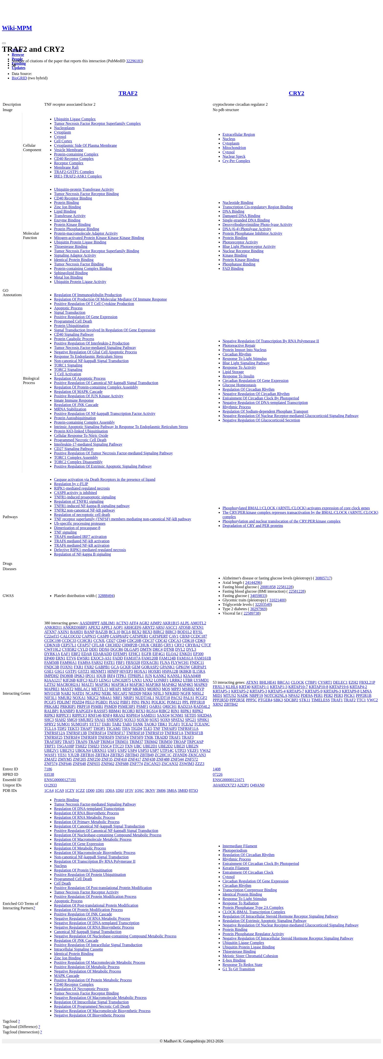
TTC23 (118, 746)
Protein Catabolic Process (74, 339)
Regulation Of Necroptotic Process (81, 989)
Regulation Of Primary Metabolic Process (86, 822)
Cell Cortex (63, 141)
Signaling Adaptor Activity (75, 255)
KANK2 (159, 676)
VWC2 (372, 700)
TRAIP (93, 742)
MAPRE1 (52, 689)
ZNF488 (163, 759)
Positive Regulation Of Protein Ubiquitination (90, 874)
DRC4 (158, 649)
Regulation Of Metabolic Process (80, 848)
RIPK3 (49, 715)
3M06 (161, 790)
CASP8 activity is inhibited (75, 493)
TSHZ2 (81, 746)
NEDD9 (134, 693)
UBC (138, 746)
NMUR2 (65, 698)
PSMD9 (110, 706)
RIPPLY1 (63, 715)
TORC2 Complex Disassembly (78, 462)
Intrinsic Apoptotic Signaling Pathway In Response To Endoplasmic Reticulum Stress (121, 427)
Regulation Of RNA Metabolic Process (84, 817)
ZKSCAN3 (197, 755)
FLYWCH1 (180, 663)
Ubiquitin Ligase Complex (75, 119)
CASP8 (103, 636)
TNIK (148, 737)
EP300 (198, 654)
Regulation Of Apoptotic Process (80, 378)
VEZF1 (193, 750)
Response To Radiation (241, 903)
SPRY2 (50, 724)
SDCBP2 (291, 700)
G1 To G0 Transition (239, 969)
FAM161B (202, 658)
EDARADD (102, 654)
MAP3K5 (137, 684)
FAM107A (132, 658)
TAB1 (106, 724)
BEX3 (147, 632)
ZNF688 (121, 764)
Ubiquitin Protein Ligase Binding (80, 242)
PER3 (338, 695)
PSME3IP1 (126, 706)
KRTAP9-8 (351, 691)
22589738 (251, 613)
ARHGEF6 (132, 627)
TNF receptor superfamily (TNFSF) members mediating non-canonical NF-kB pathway (122, 519)
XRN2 (218, 704)
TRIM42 (151, 742)
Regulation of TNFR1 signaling (79, 501)
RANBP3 (67, 711)
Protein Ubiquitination (71, 326)
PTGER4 (265, 700)
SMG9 (72, 720)
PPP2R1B (364, 695)
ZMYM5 (65, 759)
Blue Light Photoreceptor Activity (249, 246)
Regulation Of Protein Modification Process (88, 910)
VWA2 (205, 750)
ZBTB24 (102, 755)
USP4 (132, 750)
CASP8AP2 (119, 636)
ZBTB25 (117, 755)
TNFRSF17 (116, 733)
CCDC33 (69, 641)
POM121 (174, 702)
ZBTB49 (147, 755)
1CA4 (48, 790)
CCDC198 (52, 641)
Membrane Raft (66, 167)
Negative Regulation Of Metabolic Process (87, 971)
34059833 (258, 596)
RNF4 (107, 715)
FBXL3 (219, 687)
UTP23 (180, 750)
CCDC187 (199, 636)
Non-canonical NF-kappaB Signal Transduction (91, 361)
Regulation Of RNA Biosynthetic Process (86, 813)
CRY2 (296, 93)
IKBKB (185, 671)
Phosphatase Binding (239, 264)
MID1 (217, 695)
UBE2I (179, 746)
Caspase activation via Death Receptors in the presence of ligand (104, 479)
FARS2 (97, 663)
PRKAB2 (51, 706)
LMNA (366, 691)
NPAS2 (294, 695)
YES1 (62, 755)
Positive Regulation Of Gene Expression (85, 317)
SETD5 (190, 715)
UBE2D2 (165, 746)
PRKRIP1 (68, 706)
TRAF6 (81, 742)
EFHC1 (134, 654)
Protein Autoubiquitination (75, 418)
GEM (136, 667)
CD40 (121, 641)
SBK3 (278, 700)
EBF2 (75, 654)
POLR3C (158, 702)
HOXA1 (140, 671)
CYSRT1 (325, 682)
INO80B (66, 676)
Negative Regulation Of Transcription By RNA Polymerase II (271, 341)
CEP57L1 (68, 645)
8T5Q (193, 790)
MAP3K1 (102, 684)
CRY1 (168, 645)
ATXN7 (50, 632)
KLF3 (93, 680)
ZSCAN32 (169, 764)
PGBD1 (102, 702)
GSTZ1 (84, 671)
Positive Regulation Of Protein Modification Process (95, 896)
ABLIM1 (107, 623)
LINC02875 (121, 680)
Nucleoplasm (64, 128)
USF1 (112, 750)
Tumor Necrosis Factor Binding (79, 264)
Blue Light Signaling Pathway (246, 363)
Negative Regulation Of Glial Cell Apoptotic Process (95, 352)
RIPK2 (197, 711)
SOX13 (130, 720)
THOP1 (99, 728)
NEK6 (147, 693)
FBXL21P (367, 682)
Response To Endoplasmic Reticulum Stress (88, 356)
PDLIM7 (64, 702)
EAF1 (65, 654)
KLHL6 (232, 687)
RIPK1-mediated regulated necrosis (82, 488)
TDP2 (61, 728)
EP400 (49, 658)
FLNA (165, 663)
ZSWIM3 (186, 764)
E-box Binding (234, 960)
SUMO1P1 (79, 724)
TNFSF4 (122, 737)
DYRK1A (52, 654)
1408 (217, 769)
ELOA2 (172, 654)
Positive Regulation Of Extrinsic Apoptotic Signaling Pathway (103, 466)
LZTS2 (49, 684)
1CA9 (59, 790)
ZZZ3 (199, 764)
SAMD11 (148, 715)
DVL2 (180, 649)
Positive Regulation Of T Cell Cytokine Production (94, 304)
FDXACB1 (150, 663)
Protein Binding (66, 202)
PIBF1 (125, 702)
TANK (138, 724)
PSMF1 (142, 706)
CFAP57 (84, 645)
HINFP (112, 671)
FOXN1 (66, 667)
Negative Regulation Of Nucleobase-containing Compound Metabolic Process (115, 936)
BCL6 (126, 632)
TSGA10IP (65, 746)
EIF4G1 (158, 654)
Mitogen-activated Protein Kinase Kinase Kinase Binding (99, 238)
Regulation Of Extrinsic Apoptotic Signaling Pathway (265, 921)
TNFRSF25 (53, 737)
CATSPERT (158, 636)
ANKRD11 (53, 627)
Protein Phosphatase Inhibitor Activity (252, 233)
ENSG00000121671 (229, 780)
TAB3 (127, 724)
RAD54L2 (201, 706)
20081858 (268, 587)
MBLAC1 (82, 689)
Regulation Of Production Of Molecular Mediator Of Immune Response (110, 299)
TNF (156, 728)
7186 (48, 769)
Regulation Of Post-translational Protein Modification (96, 905)
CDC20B (134, 641)
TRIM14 (107, 742)
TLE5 (147, 728)
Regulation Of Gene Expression (79, 844)
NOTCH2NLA (275, 695)
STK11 (304, 700)
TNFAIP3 (169, 728)
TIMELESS (320, 700)
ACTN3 (122, 623)
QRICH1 (170, 706)
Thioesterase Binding (70, 246)
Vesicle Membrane (68, 150)
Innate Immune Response (74, 400)
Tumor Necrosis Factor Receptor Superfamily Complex (97, 123)
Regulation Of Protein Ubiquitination (83, 870)
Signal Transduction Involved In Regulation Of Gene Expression (104, 330)
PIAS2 (114, 702)
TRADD (161, 737)
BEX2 (136, 632)
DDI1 (93, 649)
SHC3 (49, 720)
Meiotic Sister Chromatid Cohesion (250, 956)
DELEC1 (340, 682)
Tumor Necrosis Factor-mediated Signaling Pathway (95, 348)
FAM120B (149, 658)
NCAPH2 (93, 693)
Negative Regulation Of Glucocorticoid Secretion (261, 420)
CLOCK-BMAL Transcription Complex (254, 912)
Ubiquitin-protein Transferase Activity (84, 189)
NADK (242, 695)
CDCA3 (174, 641)
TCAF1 (174, 724)
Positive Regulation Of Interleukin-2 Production (91, 343)
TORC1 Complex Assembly (76, 457)
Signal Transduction (69, 312)
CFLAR (98, 645)
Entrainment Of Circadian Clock (248, 872)
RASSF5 (100, 711)
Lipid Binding (65, 211)
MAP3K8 (153, 684)
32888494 (106, 596)
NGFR (185, 693)
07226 (218, 774)
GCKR (125, 667)
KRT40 (244, 687)
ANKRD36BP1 (75, 627)
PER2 (328, 695)
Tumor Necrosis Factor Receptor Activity (86, 892)
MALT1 (87, 684)
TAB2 (116, 724)
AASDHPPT (90, 623)
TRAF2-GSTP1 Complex (74, 172)
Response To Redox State (242, 965)
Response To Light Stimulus (245, 358)
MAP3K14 (119, 684)
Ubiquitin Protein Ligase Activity (80, 282)
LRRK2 (176, 680)
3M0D (183, 790)
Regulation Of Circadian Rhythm (249, 389)
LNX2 (148, 680)
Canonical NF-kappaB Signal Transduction (87, 932)
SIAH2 (60, 720)
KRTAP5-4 (277, 691)
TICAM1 (113, 728)
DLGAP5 (131, 649)
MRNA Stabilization (70, 409)
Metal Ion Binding (68, 277)
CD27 (111, 641)
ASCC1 (171, 627)
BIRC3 (170, 632)
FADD (118, 658)
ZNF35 (107, 759)
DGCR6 (116, 649)
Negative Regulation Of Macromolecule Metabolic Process (100, 998)
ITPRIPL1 (136, 676)
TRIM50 (165, 742)
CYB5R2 (69, 649)
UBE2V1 (51, 750)
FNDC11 (197, 663)
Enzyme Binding (67, 220)
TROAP (179, 742)
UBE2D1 (150, 746)
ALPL (185, 623)
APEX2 (94, 627)
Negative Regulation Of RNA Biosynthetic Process (94, 927)
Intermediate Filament (240, 846)
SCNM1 (176, 715)
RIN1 (175, 711)
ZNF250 (93, 759)
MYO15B (52, 693)
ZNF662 (107, 764)
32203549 (263, 604)
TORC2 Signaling (68, 369)
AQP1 (118, 627)
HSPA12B (170, 671)
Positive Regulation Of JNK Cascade (83, 914)
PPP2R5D (221, 700)
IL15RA (198, 671)
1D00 (90, 790)
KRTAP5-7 (295, 691)
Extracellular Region (239, 134)
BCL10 (114, 632)
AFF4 (133, 623)
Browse (18, 54)
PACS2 (176, 698)
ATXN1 (197, 627)
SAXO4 (163, 715)
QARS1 (155, 706)
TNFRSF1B (193, 733)
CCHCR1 (84, 641)
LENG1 (105, 680)
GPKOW (183, 667)
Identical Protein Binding (74, 260)
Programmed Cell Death (73, 321)
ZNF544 (177, 759)
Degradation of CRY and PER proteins (253, 526)
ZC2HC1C (163, 755)
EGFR (146, 654)
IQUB (101, 676)
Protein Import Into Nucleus (244, 350)
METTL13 (99, 689)
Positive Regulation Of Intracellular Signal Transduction (98, 945)
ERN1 (60, 658)
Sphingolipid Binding (71, 273)
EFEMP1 (120, 654)
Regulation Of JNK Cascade (76, 405)
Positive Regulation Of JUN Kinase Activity (88, 396)
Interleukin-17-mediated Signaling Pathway (88, 444)
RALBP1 (51, 711)
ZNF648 (79, 764)
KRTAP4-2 (358, 687)
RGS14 (152, 711)
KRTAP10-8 (318, 687)
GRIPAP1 (198, 667)
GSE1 (48, 671)
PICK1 (349, 695)
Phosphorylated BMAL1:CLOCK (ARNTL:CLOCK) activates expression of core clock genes (296, 508)
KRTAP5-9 (314, 691)
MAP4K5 (185, 684)
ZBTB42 (231, 704)
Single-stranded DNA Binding (246, 220)
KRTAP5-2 (240, 691)
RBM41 (114, 711)
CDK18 (188, 641)
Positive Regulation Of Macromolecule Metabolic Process (99, 962)
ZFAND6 (180, 755)
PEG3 (90, 702)
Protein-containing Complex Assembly (84, 422)
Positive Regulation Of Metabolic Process (86, 967)
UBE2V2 (67, 750)
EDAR (86, 654)
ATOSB (184, 627)
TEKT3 (73, 728)
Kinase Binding (235, 255)
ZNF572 (191, 759)
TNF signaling (65, 532)
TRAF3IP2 (53, 742)
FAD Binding (233, 268)
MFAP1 (115, 689)
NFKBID (172, 693)
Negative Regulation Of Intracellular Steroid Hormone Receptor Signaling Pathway (288, 938)
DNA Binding (233, 211)
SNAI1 (100, 720)
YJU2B (73, 755)
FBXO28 (133, 663)
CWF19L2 (52, 649)
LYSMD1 (201, 680)
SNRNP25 (114, 720)
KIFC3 (82, 680)
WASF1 (50, 755)
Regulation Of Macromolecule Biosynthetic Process (94, 852)
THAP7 (86, 728)
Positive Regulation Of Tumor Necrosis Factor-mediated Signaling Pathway (113, 453)
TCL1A (50, 728)
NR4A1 (106, 698)
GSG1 (59, 671)
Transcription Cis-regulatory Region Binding (258, 207)
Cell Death (62, 883)
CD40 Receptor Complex (74, 159)
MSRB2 (188, 689)
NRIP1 (128, 698)
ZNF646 (65, 764)
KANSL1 (174, 676)
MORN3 (154, 689)
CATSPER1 (138, 636)
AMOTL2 (198, 623)
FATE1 (109, 663)
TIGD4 (136, 728)
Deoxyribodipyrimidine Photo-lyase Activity (257, 224)
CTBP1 (311, 682)
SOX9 (165, 720)
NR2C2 (93, 698)
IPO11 (90, 676)
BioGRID (19, 78)
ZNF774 (136, 764)
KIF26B (69, 680)
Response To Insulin (238, 376)
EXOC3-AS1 (101, 658)
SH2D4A (204, 715)
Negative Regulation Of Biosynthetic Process (89, 1015)
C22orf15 (51, 636)
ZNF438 (148, 759)
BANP (89, 632)
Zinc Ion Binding (67, 207)
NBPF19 (256, 695)
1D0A (109, 790)
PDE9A (307, 695)
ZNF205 (79, 759)
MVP (200, 689)
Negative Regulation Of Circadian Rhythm (256, 394)
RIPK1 (186, 711)
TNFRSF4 (72, 737)
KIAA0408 (192, 676)
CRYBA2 (192, 645)
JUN (148, 676)
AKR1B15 (170, 623)
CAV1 (174, 636)
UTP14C (167, 750)
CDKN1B (52, 645)
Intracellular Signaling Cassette (78, 949)
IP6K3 (79, 676)
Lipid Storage (233, 372)
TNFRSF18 (135, 733)
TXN (129, 746)
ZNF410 (120, 759)
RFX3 (140, 711)
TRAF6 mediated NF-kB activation (81, 541)
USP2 (122, 750)
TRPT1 (50, 746)
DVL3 (191, 649)
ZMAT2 (50, 759)
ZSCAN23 (152, 764)
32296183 (134, 61)
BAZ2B (101, 632)
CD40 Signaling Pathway (74, 334)
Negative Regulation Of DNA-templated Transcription (265, 402)
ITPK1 (121, 676)
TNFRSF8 (89, 737)
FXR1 (78, 667)
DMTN (146, 649)
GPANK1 (167, 667)
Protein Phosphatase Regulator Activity (253, 934)
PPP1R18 (197, 702)
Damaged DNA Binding (241, 216)
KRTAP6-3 (332, 691)
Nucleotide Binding (238, 202)
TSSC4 (106, 746)
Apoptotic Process (68, 308)
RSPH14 (133, 715)
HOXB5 (154, 671)
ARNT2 (148, 627)
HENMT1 (98, 671)
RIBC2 (164, 711)
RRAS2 (119, 715)
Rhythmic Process (237, 407)
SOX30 (143, 720)
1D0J (120, 790)
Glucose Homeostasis (239, 385)
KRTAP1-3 (278, 687)
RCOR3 (128, 711)
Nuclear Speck (234, 156)
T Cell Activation (67, 374)
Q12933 (50, 785)
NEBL (107, 693)
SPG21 (190, 720)
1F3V (129, 790)
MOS (166, 689)
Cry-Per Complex (236, 161)
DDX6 (104, 649)
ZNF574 (50, 764)
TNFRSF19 (154, 733)
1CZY (69, 790)
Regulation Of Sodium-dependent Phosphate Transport (265, 411)
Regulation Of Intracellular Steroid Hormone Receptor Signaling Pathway (280, 916)
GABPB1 (102, 667)
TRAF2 (127, 93)
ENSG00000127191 (60, 780)
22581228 (284, 587)
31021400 (277, 600)
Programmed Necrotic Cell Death (80, 440)
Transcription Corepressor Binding (250, 890)
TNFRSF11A (188, 728)
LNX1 (137, 680)
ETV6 (71, 658)
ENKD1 (185, 654)
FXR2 (89, 667)
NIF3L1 (50, 698)
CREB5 (156, 645)
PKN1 (145, 702)
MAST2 (67, 689)
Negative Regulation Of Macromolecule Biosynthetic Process (102, 1011)
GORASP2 (150, 667)
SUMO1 (63, 724)
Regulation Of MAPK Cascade (78, 391)
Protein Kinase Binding (72, 224)
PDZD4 (78, 702)
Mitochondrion (234, 148)
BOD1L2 (184, 632)
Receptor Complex (68, 163)
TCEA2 (187, 724)
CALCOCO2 (70, 636)
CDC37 (148, 641)
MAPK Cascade (66, 976)
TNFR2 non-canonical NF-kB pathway (84, 510)
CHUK (143, 645)
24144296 (253, 582)
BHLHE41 (267, 682)
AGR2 (144, 623)
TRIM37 (136, 742)
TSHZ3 (93, 746)
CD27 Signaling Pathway (74, 449)
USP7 (154, 750)
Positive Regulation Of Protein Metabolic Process (93, 980)
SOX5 (154, 720)
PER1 (318, 695)
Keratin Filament (236, 868)
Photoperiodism (235, 850)
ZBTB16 (87, 755)
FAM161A (185, 658)
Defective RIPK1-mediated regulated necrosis (90, 550)
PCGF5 (50, 702)
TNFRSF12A (54, 733)
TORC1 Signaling (68, 365)
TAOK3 (150, 724)
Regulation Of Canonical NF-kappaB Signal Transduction (99, 826)
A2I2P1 (243, 785)
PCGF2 (201, 698)
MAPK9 (200, 684)
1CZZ (80, 790)
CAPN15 (89, 636)
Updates (18, 68)
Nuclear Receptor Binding (243, 251)
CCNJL (99, 641)
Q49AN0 (257, 785)
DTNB (169, 649)
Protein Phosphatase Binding (76, 229)
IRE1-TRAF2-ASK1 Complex (78, 176)
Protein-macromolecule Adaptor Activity (86, 233)
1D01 (100, 790)
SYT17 (95, 724)
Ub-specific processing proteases (80, 523)
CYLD (82, 649)
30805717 (323, 578)
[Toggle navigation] (4, 43)
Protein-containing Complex (76, 154)
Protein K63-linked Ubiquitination (81, 431)
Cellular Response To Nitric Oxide (81, 435)
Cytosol (60, 137)
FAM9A (84, 663)
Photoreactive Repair (239, 345)
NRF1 (117, 698)
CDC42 (161, 641)
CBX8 (185, 636)
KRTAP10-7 (298, 687)
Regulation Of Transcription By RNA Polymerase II (94, 861)
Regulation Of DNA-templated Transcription (89, 809)
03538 (49, 774)
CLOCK (297, 682)
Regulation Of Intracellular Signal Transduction (91, 1002)
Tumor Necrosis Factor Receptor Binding (86, 194)
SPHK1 (203, 720)
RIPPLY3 (79, 715)
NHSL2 (198, 693)
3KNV (150, 790)
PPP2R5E (237, 700)
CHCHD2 (113, 645)
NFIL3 (158, 693)
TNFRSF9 (106, 737)
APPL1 (106, 627)
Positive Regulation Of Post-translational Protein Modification (103, 888)
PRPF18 (83, 706)
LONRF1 (161, 680)
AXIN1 (63, 632)
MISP (126, 689)
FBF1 (120, 663)
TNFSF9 (136, 737)
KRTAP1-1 (260, 687)
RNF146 (95, 715)
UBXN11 (99, 750)
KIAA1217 (53, 680)
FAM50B (51, 663)
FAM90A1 (68, 663)
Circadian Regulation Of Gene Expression (255, 380)
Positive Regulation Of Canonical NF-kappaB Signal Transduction (106, 383)
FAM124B (167, 658)
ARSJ (159, 627)
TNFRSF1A (173, 733)
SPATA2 (177, 720)
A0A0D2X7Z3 (224, 785)
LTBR (187, 680)
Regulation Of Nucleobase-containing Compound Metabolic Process (107, 835)
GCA (115, 667)
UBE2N (192, 746)
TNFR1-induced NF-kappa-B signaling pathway (92, 506)
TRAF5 (68, 742)
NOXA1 (79, 698)
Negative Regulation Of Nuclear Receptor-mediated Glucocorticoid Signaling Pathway (291, 416)
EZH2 (353, 682)
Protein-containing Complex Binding (83, 268)
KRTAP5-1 (221, 691)
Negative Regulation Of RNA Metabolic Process (92, 918)
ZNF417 (134, 759)
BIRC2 (158, 632)
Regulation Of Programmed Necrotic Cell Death (92, 1006)
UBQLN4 (83, 750)
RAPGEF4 (84, 711)
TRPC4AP (195, 742)
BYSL (198, 632)
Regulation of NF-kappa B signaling (82, 554)
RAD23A (185, 706)
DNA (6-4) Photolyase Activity (247, 229)
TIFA (126, 728)
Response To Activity (239, 367)
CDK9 (200, 641)
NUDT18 (162, 698)
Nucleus (229, 139)
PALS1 (188, 698)
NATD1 (78, 693)
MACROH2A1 (68, 684)
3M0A (172, 790)
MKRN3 (139, 689)
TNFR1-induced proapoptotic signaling (85, 497)
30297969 (258, 609)
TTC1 (361, 700)
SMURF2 (85, 720)
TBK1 (162, 724)
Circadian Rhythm (237, 354)
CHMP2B (130, 645)
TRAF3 (188, 737)
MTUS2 (229, 695)
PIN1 (135, 702)
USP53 (143, 750)
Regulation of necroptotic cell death (82, 515)
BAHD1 (76, 632)
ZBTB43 (132, 755)
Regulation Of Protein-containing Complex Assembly (96, 387)
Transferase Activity (70, 216)
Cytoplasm (62, 132)
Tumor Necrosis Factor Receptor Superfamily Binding (96, 251)
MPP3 (176, 689)
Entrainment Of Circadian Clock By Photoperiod (261, 398)
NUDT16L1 (144, 698)
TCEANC (202, 724)
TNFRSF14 (97, 733)
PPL (185, 702)
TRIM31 (121, 742)
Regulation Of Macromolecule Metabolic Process (92, 839)
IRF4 (111, 676)
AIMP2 (156, 623)
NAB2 (66, 693)
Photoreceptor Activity (240, 242)
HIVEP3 (126, 671)
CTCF (206, 645)
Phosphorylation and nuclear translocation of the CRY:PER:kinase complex (281, 521)
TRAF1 (175, 737)
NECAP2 (120, 693)
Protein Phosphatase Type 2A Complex (253, 907)
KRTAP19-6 (339, 687)
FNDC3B (51, 667)
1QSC (139, 790)
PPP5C (251, 700)
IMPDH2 (51, 676)
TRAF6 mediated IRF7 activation (80, 537)
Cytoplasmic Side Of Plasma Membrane (85, 145)
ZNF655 (93, 764)
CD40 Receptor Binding (73, 198)
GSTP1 (71, 671)
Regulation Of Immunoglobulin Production (88, 295)
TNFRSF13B (76, 733)
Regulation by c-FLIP (71, 484)
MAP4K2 (169, 684)
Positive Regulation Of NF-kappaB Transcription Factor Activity (104, 413)
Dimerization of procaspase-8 (77, 528)
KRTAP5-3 (258, 691)
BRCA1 (283, 682)
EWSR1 (83, 658)
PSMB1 (97, 706)
